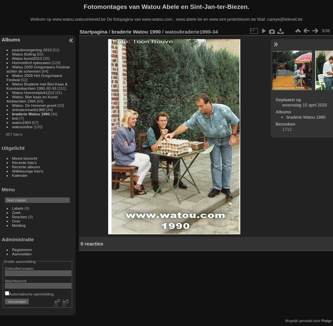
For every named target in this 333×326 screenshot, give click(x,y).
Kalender (20, 175)
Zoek (16, 212)
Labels (18, 208)
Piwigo (326, 321)
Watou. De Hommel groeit (35, 105)
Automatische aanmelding (29, 294)
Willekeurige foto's (27, 171)
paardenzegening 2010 (32, 50)
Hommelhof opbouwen (31, 62)
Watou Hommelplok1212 (33, 92)
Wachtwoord (15, 281)
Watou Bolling (24, 54)
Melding (19, 225)
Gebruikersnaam (19, 268)
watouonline (22, 127)
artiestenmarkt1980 (28, 109)
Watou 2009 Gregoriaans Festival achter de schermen (38, 69)
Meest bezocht (24, 158)
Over (16, 221)
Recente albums (26, 167)
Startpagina (93, 32)
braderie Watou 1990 (31, 114)
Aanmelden (22, 254)
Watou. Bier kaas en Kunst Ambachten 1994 (32, 99)
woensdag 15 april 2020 (304, 105)
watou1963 (21, 122)
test (15, 118)
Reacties (19, 217)
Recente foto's (24, 162)
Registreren (22, 249)
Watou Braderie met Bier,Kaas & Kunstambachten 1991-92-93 (37, 86)
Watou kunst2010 (27, 58)
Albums (11, 39)
